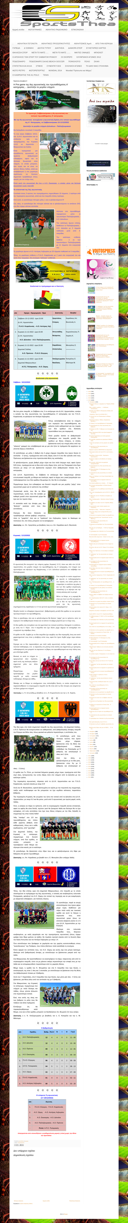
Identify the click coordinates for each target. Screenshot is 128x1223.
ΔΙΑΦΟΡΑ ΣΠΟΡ (75, 48)
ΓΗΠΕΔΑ (16, 48)
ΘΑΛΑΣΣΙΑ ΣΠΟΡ (20, 53)
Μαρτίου (92, 748)
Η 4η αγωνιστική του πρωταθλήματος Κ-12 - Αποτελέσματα (105, 345)
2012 (89, 775)
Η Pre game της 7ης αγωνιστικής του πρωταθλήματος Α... (98, 591)
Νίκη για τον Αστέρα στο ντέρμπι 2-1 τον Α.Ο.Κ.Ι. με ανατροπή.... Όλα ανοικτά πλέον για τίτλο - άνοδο (105, 365)
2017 (89, 764)
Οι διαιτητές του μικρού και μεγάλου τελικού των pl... (101, 601)
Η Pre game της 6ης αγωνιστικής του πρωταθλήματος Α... (98, 689)
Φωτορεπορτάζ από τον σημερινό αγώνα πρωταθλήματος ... (99, 541)
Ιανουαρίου (92, 753)
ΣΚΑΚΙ (96, 61)
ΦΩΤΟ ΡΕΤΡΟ (19, 70)
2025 (89, 393)
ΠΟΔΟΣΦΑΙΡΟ (19, 61)
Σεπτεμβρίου (93, 735)
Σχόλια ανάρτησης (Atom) (26, 1203)
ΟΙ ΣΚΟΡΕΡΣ (66, 57)
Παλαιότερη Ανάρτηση (74, 1200)
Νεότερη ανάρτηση (18, 1200)
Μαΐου (91, 744)
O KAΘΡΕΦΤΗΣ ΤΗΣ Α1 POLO (26, 75)
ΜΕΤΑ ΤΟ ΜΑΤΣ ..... (40, 53)
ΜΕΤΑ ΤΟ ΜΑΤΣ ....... (61, 53)
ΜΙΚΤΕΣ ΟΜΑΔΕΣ (82, 53)
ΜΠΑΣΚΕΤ (98, 53)
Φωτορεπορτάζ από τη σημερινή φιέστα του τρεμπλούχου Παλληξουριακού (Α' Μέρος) (104, 355)
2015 (89, 768)
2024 (89, 395)
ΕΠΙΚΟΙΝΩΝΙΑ (77, 30)
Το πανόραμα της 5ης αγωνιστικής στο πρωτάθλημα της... (98, 658)
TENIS (46, 75)
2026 (89, 391)
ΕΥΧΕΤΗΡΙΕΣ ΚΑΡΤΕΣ (96, 48)
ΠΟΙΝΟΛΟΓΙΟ (74, 61)
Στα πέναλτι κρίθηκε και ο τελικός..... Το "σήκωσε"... (101, 483)
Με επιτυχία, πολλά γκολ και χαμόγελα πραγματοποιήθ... (98, 463)
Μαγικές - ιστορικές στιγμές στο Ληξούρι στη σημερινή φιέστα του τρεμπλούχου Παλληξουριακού (104, 317)
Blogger (66, 1214)
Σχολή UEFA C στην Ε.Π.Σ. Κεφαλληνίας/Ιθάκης (101, 614)
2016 (89, 766)
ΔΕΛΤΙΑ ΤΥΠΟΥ (44, 48)
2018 (89, 762)
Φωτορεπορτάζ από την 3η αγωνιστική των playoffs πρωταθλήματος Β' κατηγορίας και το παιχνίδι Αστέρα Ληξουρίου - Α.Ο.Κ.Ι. (105, 337)
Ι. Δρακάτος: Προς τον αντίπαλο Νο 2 (98, 414)
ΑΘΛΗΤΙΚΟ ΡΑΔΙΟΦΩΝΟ (56, 30)
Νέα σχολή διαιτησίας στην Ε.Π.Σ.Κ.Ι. (98, 721)
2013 (89, 772)
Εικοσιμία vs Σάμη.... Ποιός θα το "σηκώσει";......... (101, 509)
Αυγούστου (92, 738)
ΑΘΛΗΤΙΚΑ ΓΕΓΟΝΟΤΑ (27, 43)
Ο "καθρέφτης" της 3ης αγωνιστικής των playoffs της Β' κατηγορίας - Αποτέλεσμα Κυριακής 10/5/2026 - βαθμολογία (104, 308)
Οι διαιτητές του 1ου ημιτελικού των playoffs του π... (101, 692)
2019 (89, 760)
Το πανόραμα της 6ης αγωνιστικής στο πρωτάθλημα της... (98, 562)
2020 (89, 757)
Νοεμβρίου (92, 731)
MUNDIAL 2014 (55, 70)
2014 (89, 770)
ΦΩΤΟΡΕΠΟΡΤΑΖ (37, 70)
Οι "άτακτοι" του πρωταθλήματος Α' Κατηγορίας (100, 423)
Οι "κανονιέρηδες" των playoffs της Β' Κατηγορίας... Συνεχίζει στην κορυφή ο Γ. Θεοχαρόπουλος (105, 375)
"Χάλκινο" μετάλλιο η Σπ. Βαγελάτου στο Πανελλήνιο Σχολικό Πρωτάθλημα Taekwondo (105, 327)
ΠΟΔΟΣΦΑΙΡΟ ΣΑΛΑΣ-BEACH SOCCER (46, 61)
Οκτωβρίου (92, 733)
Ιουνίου (91, 742)
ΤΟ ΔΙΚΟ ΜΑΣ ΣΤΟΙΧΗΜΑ (97, 66)
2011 (89, 777)
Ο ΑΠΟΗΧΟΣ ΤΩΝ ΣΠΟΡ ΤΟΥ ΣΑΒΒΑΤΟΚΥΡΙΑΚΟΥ (35, 57)
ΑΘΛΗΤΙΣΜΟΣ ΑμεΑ (82, 43)
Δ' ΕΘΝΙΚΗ (28, 48)
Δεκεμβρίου (92, 402)
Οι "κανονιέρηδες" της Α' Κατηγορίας (98, 534)
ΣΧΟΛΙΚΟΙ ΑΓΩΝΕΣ (73, 66)
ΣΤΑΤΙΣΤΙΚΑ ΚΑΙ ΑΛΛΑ (22, 66)
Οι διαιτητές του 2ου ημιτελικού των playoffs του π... (101, 630)
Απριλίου (92, 746)
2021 (89, 755)
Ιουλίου (91, 740)
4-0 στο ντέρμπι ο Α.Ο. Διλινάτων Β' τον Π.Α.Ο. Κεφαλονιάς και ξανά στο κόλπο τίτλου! (105, 288)
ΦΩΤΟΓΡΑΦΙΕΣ (35, 30)
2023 (89, 398)
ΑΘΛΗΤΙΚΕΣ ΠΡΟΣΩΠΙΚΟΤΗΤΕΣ (55, 43)
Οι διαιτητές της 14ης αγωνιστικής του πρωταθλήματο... (98, 521)
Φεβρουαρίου (93, 750)
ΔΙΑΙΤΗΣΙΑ (59, 48)
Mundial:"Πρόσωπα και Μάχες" (79, 70)
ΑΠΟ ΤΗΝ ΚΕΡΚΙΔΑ (104, 43)
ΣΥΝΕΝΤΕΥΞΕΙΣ (54, 66)
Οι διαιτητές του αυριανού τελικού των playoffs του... (101, 515)
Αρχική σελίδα (18, 30)
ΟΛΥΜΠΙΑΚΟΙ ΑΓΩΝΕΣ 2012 (88, 57)
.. (13, 43)
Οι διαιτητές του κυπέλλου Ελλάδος (97, 635)
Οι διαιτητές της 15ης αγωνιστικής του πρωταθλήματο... (98, 447)
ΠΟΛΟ (87, 61)
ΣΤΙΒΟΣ (39, 66)
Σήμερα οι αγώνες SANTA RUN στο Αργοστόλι (100, 449)
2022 (89, 400)
